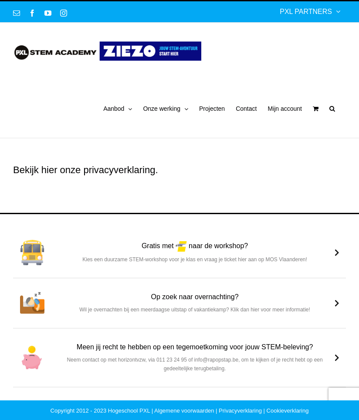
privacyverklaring (119, 169)
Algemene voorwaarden (184, 410)
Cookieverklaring (288, 410)
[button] (332, 108)
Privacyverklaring (240, 410)
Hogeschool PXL (129, 410)
